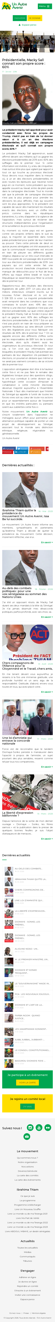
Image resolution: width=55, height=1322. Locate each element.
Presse (26, 1313)
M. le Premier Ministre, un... (32, 959)
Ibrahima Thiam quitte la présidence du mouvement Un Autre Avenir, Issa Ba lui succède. (25, 515)
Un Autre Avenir (36, 411)
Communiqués (27, 1256)
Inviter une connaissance (27, 1295)
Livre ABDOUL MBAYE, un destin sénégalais (27, 1231)
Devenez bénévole (27, 1171)
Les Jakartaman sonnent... (31, 1029)
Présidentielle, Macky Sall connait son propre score (24, 44)
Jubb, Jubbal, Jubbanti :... (30, 1039)
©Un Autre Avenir (44, 1318)
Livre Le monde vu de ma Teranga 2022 (27, 1222)
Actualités (16, 39)
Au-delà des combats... (28, 868)
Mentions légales (39, 1313)
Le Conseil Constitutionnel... (32, 1050)
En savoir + (47, 542)
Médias (27, 1252)
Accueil (6, 39)
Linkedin (21, 451)
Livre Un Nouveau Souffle (28, 1209)
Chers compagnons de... (30, 889)
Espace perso (27, 25)
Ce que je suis (28, 1196)
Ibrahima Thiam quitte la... (31, 879)
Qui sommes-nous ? (27, 1157)
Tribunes (27, 1261)
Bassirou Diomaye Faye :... (30, 1060)
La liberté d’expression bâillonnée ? (17, 814)
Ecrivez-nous (15, 1313)
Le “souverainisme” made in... (32, 983)
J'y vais (27, 1106)
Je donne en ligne (27, 1281)
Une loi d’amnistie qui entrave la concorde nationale (17, 740)
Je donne (35, 18)
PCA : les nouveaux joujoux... (32, 994)
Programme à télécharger (27, 1205)
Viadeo (35, 451)
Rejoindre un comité (27, 1286)
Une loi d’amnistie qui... (29, 900)
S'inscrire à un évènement (27, 1290)
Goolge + (37, 449)
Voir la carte (27, 1082)
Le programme (27, 1200)
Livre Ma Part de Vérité (27, 1218)
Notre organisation (27, 1162)
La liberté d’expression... (30, 911)
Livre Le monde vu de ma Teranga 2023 (27, 1227)
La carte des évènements (27, 1180)
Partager (9, 449)
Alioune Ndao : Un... (27, 948)
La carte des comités (27, 1175)
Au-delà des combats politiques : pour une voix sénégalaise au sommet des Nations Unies (24, 593)
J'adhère (19, 18)
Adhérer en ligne (27, 1277)
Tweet (22, 449)
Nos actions (27, 1166)
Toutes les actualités (27, 1247)
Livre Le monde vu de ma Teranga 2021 (27, 1213)
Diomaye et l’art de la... (29, 1005)
